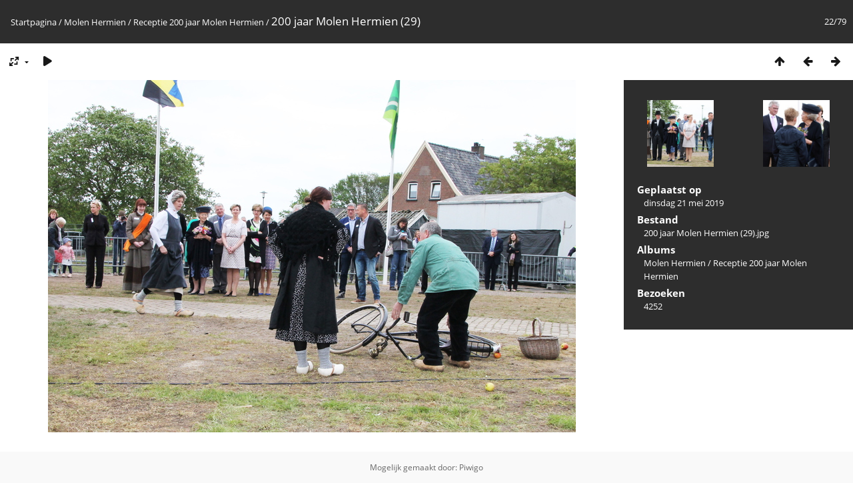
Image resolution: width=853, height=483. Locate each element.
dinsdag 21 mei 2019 (684, 203)
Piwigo (471, 467)
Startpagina (34, 22)
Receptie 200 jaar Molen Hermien (198, 22)
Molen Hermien (95, 22)
